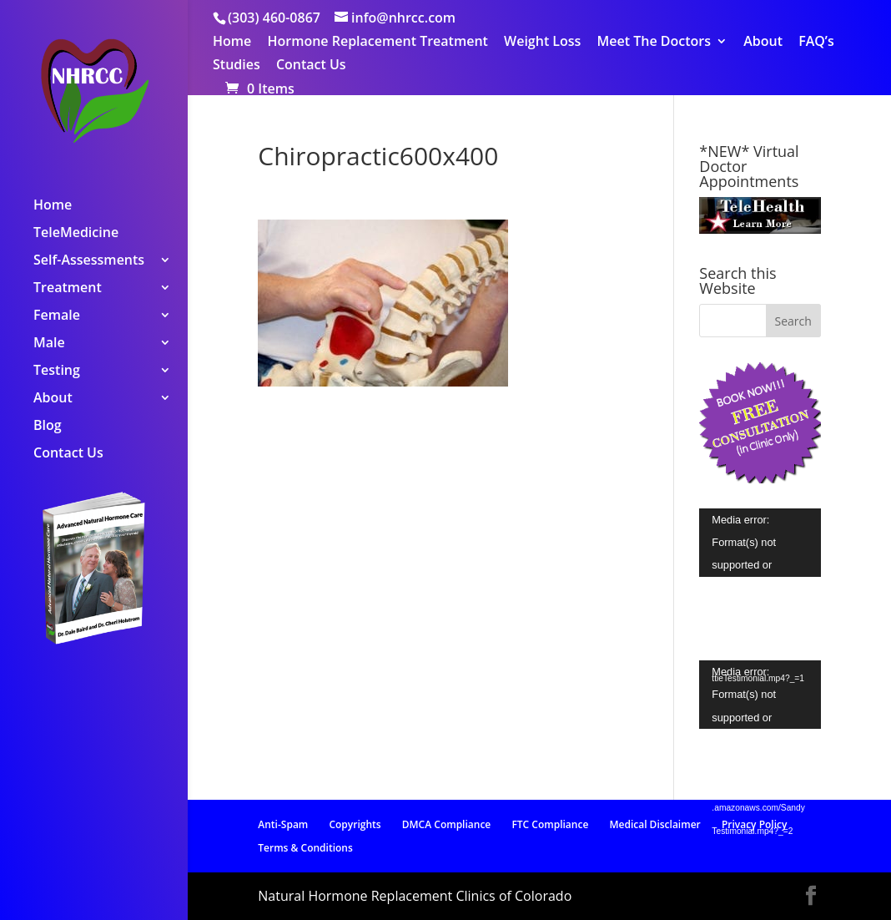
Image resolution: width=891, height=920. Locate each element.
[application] (759, 542)
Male (49, 343)
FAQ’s (816, 42)
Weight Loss (542, 42)
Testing (56, 371)
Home (232, 42)
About (763, 42)
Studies (236, 65)
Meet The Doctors (654, 42)
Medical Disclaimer (654, 824)
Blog (47, 426)
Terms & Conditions (305, 848)
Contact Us (311, 65)
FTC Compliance (549, 824)
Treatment (67, 288)
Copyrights (354, 824)
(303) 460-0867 (274, 17)
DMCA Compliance (446, 824)
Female (56, 316)
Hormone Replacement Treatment (377, 42)
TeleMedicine (75, 233)
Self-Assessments (88, 261)
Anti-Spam (283, 824)
